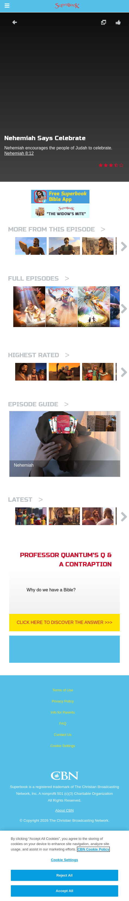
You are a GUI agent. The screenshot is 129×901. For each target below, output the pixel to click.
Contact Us (62, 797)
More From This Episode (56, 229)
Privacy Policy (63, 764)
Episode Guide (38, 455)
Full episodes (38, 290)
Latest (25, 550)
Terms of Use (62, 753)
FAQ (62, 786)
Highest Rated (38, 393)
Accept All (64, 891)
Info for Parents (63, 775)
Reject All (64, 875)
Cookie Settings (62, 808)
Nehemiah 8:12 (19, 153)
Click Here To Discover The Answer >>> (64, 685)
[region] (64, 866)
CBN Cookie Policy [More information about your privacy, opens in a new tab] (93, 849)
